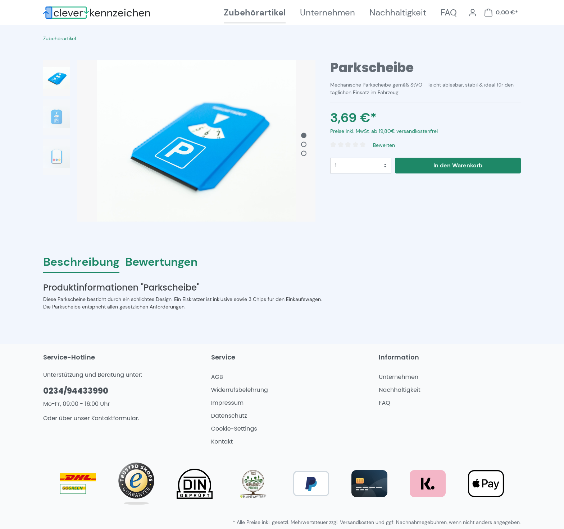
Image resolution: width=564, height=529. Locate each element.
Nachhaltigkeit (399, 390)
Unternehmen (398, 377)
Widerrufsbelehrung (239, 390)
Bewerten (384, 145)
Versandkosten (357, 522)
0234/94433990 (75, 390)
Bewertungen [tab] (161, 261)
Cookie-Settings (234, 428)
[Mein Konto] (472, 12)
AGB (217, 377)
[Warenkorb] (501, 12)
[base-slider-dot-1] (303, 135)
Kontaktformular (114, 418)
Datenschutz (229, 416)
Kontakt (222, 441)
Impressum (227, 403)
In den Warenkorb (457, 165)
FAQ (384, 403)
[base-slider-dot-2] (303, 144)
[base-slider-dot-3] (303, 153)
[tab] (81, 261)
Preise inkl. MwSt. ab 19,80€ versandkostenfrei (384, 131)
